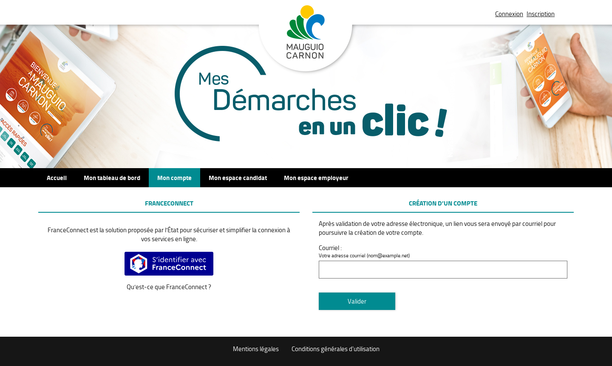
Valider (357, 301)
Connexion (509, 13)
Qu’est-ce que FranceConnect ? (169, 286)
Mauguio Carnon (306, 39)
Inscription (541, 13)
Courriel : (330, 247)
